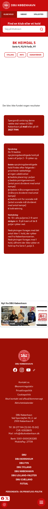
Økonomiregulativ (24, 387)
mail (25, 127)
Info (22, 55)
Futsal (24, 484)
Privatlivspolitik (24, 391)
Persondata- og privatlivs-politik (24, 492)
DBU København (24, 471)
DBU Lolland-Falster (24, 476)
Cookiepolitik (24, 395)
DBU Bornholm (24, 459)
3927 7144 (13, 130)
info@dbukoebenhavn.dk (26, 434)
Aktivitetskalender (24, 403)
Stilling (10, 55)
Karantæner (35, 55)
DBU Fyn (24, 463)
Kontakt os (24, 382)
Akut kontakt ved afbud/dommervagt (24, 399)
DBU (24, 455)
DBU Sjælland (24, 480)
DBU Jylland (24, 467)
